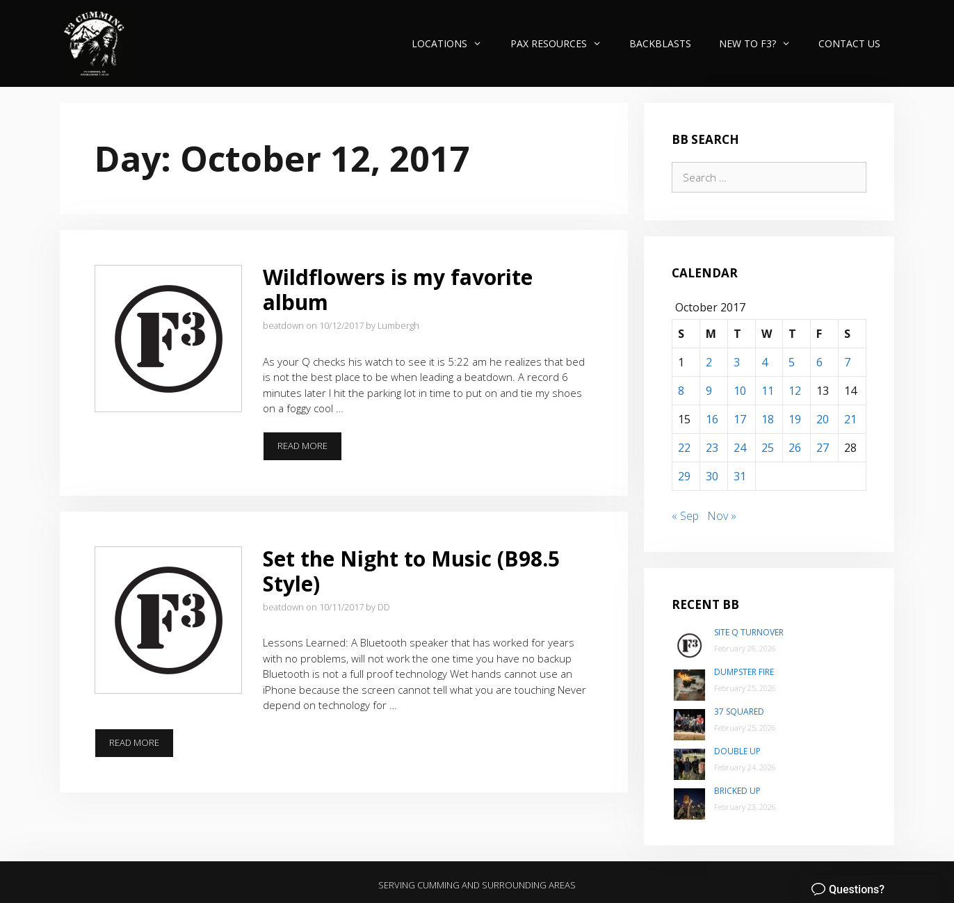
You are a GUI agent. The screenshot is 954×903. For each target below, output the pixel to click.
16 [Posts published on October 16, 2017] (712, 419)
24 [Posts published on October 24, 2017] (740, 447)
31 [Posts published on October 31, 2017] (740, 476)
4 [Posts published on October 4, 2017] (764, 362)
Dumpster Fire (744, 672)
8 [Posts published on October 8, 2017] (681, 390)
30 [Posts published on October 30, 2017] (712, 476)
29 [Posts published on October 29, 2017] (684, 476)
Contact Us (849, 43)
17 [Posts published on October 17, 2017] (740, 419)
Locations (454, 43)
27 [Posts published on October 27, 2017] (822, 447)
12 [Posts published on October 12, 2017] (795, 390)
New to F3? (762, 43)
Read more (309, 450)
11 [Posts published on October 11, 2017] (767, 390)
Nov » (721, 515)
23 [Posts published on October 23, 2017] (712, 447)
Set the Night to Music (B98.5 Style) (411, 571)
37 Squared (739, 711)
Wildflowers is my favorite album (398, 289)
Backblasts (660, 43)
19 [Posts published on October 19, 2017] (795, 419)
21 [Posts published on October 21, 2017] (850, 419)
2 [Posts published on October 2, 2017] (709, 362)
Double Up (737, 751)
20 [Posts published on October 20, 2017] (822, 419)
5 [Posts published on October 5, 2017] (792, 362)
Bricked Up (737, 791)
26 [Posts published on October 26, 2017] (795, 447)
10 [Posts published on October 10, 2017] (740, 390)
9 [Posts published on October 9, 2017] (709, 390)
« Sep (685, 515)
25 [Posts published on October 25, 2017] (767, 447)
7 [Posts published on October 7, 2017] (847, 362)
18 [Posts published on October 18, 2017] (767, 419)
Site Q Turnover (749, 632)
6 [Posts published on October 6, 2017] (819, 362)
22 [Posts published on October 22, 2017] (684, 447)
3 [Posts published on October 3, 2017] (737, 362)
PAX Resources (562, 43)
